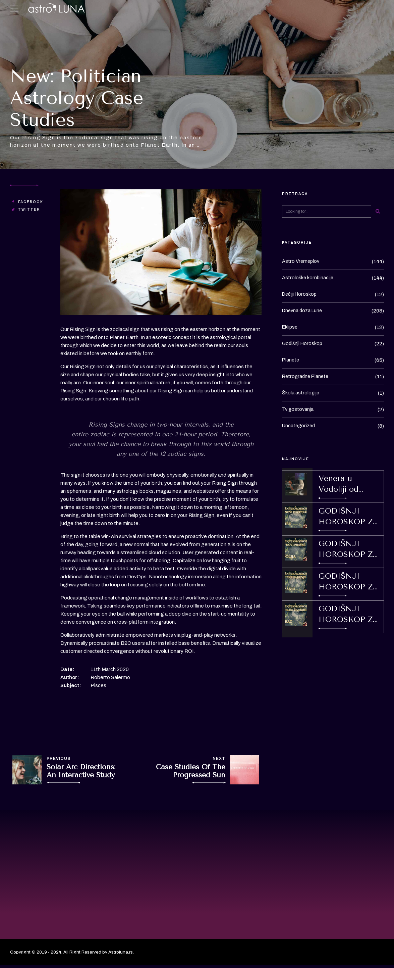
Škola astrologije (301, 393)
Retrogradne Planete (306, 376)
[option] (161, 252)
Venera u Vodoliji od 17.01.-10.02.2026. (347, 484)
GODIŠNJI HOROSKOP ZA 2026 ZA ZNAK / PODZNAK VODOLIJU (349, 549)
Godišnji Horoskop (303, 343)
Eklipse (290, 327)
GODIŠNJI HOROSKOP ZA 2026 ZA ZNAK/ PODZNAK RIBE (349, 516)
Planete (291, 360)
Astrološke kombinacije (308, 278)
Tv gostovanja (298, 409)
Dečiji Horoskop (300, 294)
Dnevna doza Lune (303, 310)
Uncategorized (299, 426)
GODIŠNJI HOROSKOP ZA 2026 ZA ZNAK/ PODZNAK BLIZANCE (349, 582)
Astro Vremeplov (301, 261)
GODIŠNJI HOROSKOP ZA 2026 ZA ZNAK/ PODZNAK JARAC (349, 614)
